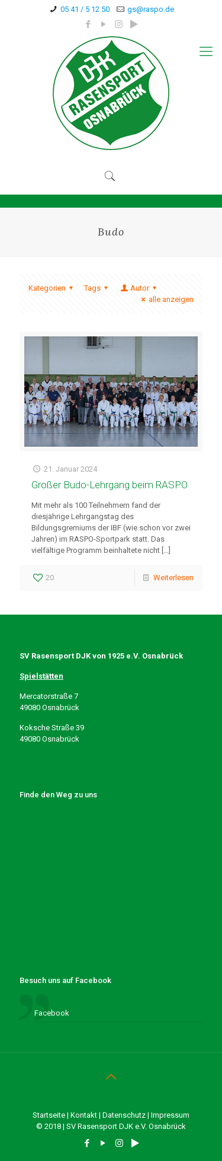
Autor (139, 288)
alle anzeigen (166, 299)
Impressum (170, 1115)
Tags (97, 288)
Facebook (51, 1013)
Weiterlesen (173, 577)
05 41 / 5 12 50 (85, 9)
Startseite (49, 1115)
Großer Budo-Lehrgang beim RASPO (109, 485)
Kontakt (83, 1115)
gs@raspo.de (150, 9)
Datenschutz (124, 1115)
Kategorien (52, 288)
